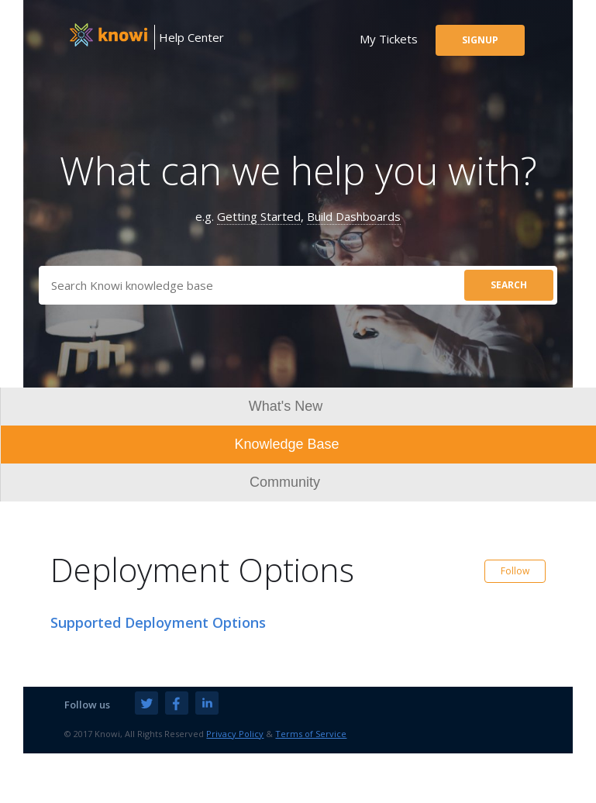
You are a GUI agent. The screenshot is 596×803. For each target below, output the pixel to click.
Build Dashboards (354, 216)
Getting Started (259, 216)
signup (480, 40)
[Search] (298, 285)
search (509, 284)
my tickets (389, 39)
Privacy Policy (235, 733)
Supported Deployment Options (158, 622)
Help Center (191, 37)
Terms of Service (310, 733)
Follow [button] (515, 570)
